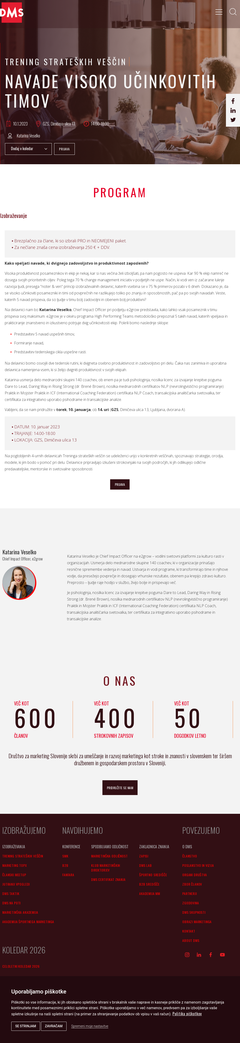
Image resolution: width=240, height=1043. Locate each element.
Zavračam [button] (54, 1026)
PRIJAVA (64, 148)
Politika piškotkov (187, 1013)
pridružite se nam (120, 787)
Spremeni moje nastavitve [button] (89, 1026)
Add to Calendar (28, 149)
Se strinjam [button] (25, 1026)
